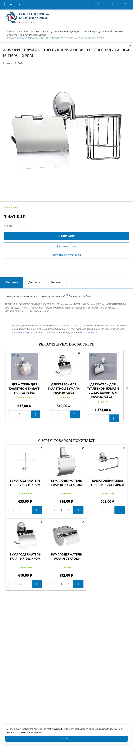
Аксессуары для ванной (53, 296)
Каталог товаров (29, 31)
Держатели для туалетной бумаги (26, 34)
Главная (10, 31)
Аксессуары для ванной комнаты (103, 31)
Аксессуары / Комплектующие (21, 296)
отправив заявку (22, 332)
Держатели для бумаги (81, 296)
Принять (67, 738)
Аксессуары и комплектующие (61, 31)
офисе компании (87, 332)
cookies (25, 728)
